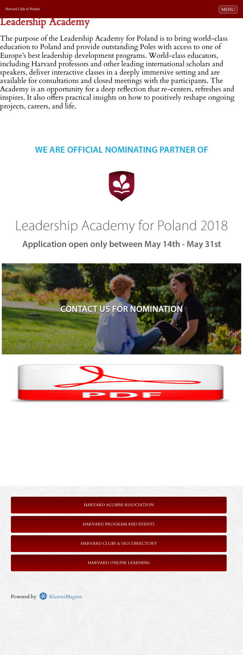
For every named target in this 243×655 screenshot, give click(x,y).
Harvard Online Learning (119, 562)
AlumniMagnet (60, 596)
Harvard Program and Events (119, 524)
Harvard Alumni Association (119, 505)
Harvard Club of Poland (22, 9)
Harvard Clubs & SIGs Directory (119, 543)
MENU (229, 9)
